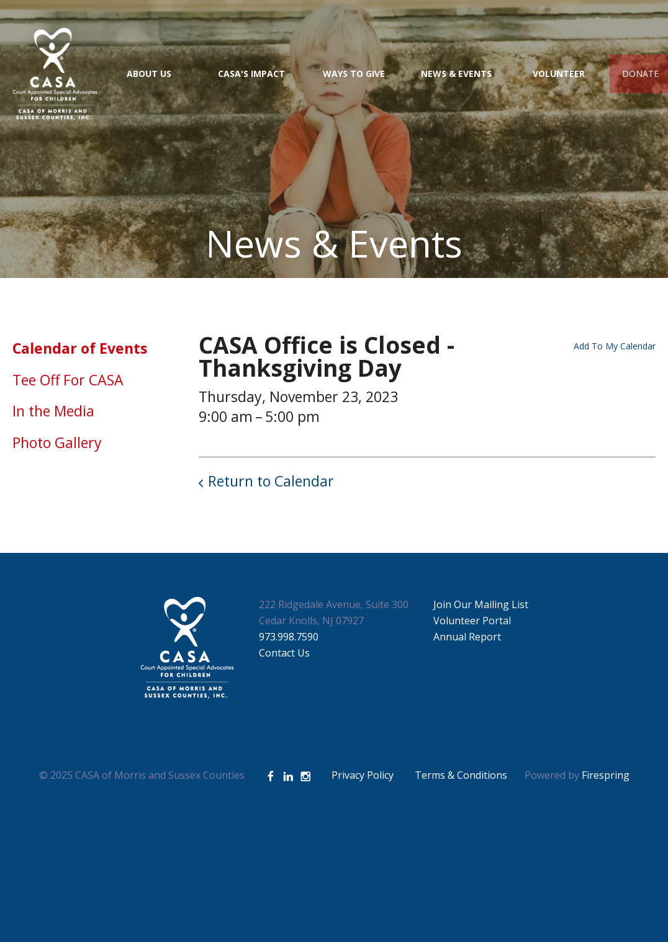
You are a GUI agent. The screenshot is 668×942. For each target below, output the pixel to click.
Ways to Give (354, 73)
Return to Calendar (271, 481)
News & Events (456, 73)
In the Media (53, 411)
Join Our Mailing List (480, 604)
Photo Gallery (57, 442)
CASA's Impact (251, 73)
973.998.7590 (288, 637)
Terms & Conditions (461, 775)
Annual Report (467, 637)
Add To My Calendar (615, 346)
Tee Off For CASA (68, 380)
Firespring (606, 775)
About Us (149, 73)
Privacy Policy (363, 775)
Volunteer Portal (472, 620)
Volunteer (559, 73)
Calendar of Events (79, 348)
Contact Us (284, 653)
